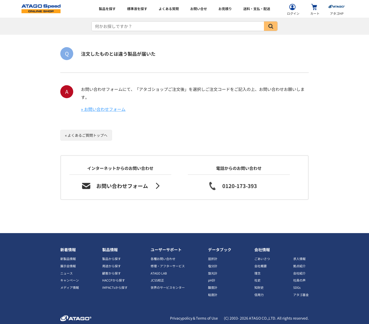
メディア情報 (69, 287)
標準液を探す (137, 8)
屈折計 (212, 258)
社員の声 (299, 280)
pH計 (211, 280)
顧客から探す (111, 273)
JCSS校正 (157, 280)
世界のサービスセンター (168, 287)
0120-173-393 (239, 186)
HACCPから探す (113, 280)
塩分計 (212, 266)
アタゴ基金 (301, 294)
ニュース (66, 273)
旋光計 (212, 273)
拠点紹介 (299, 266)
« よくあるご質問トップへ (86, 135)
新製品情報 (68, 258)
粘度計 (212, 294)
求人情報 (299, 258)
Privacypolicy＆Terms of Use (194, 318)
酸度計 (212, 287)
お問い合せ (198, 8)
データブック (219, 249)
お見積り (225, 8)
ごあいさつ (262, 258)
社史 (257, 280)
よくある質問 (169, 8)
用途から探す (111, 266)
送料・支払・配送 (256, 8)
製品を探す (107, 8)
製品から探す (111, 258)
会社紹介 (299, 273)
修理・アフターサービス (168, 266)
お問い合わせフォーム (105, 109)
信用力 (259, 294)
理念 (257, 273)
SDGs (297, 287)
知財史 (259, 287)
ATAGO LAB (159, 273)
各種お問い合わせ (163, 258)
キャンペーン (69, 280)
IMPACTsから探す (115, 287)
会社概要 (260, 266)
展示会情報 (68, 266)
